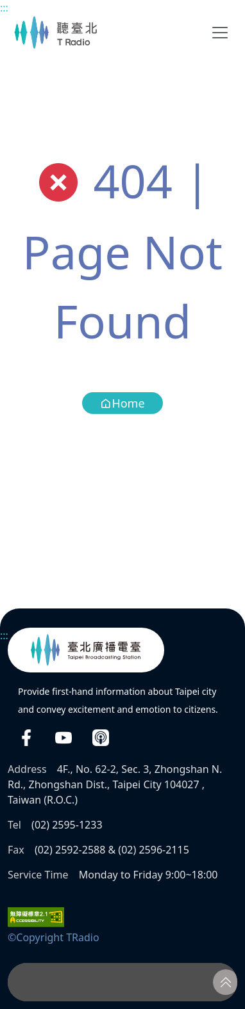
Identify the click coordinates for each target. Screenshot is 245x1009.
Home (122, 403)
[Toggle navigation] (220, 32)
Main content (6, 6)
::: (4, 8)
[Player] (122, 982)
